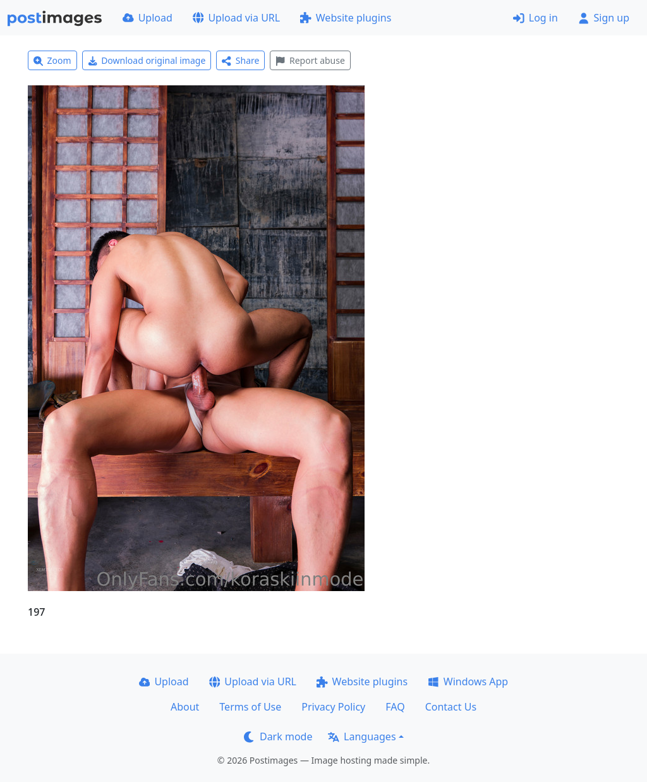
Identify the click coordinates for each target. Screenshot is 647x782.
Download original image (147, 60)
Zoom (52, 60)
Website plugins (345, 18)
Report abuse (309, 60)
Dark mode (278, 736)
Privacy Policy (333, 707)
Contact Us (450, 707)
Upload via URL (236, 18)
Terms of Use (250, 707)
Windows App (468, 681)
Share (240, 60)
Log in (535, 18)
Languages (362, 736)
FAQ (394, 707)
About (185, 707)
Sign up (603, 18)
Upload (147, 18)
